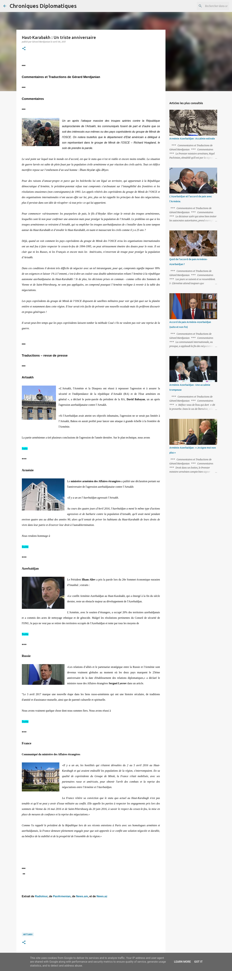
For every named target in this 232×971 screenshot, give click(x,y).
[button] (24, 48)
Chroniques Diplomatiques (43, 6)
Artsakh (27, 934)
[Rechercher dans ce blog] (211, 6)
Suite (25, 448)
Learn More (182, 961)
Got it (198, 961)
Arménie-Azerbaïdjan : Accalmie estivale (192, 138)
